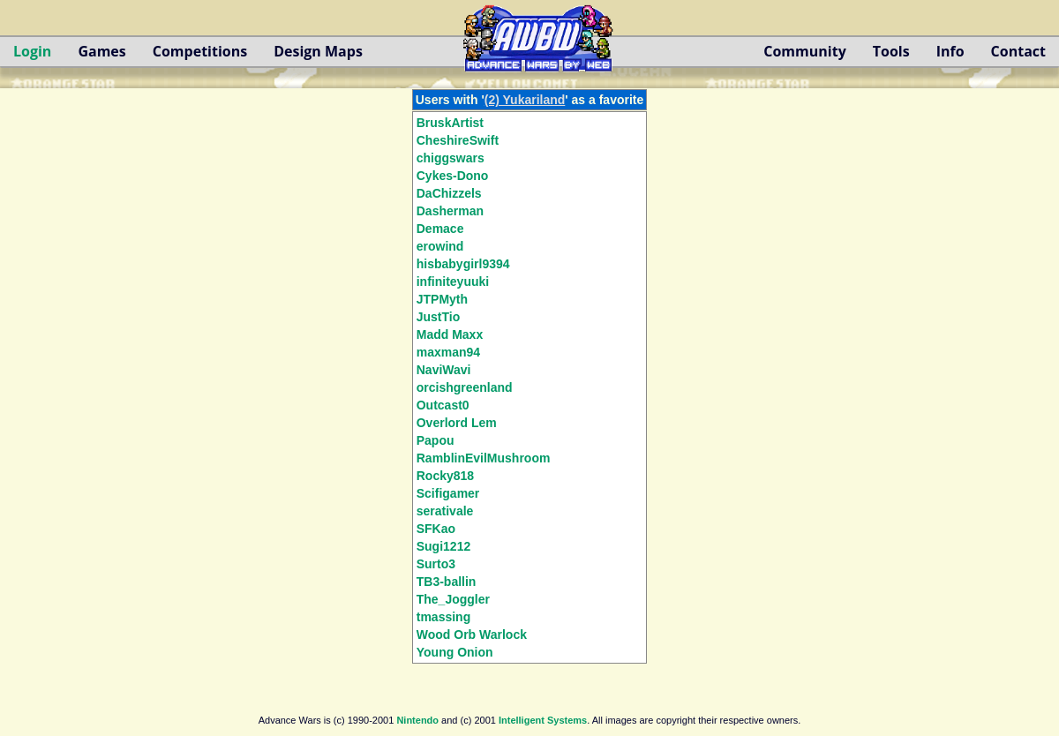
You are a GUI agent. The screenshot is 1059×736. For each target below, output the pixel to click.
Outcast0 (443, 405)
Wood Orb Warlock (472, 634)
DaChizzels (449, 193)
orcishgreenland (465, 387)
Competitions (200, 51)
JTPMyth (442, 299)
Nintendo (417, 720)
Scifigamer (448, 493)
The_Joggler (453, 599)
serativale (445, 511)
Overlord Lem (457, 423)
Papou (435, 440)
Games (101, 51)
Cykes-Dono (453, 176)
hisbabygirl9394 (463, 264)
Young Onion (455, 652)
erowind (440, 246)
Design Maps (318, 51)
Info (950, 51)
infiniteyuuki (453, 281)
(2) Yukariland (525, 100)
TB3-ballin (447, 582)
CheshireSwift (458, 140)
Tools (891, 51)
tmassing (443, 617)
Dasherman (450, 211)
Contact (1018, 51)
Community (804, 51)
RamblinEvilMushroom (484, 458)
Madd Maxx (450, 334)
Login (32, 51)
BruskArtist (450, 123)
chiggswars (450, 158)
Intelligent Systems (543, 720)
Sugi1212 (443, 546)
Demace (440, 229)
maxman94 (448, 352)
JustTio (439, 317)
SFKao (436, 529)
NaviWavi (444, 370)
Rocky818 (445, 476)
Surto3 (436, 564)
